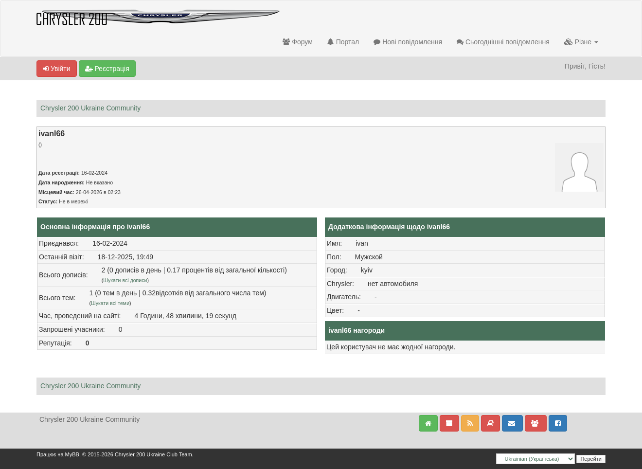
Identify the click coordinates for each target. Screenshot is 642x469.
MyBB (72, 454)
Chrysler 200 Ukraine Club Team (153, 454)
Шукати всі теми (110, 303)
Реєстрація (107, 68)
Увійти (57, 68)
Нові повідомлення (408, 42)
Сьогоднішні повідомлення (503, 42)
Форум (297, 42)
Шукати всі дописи (125, 280)
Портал (343, 42)
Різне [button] (581, 42)
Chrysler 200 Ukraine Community (90, 108)
